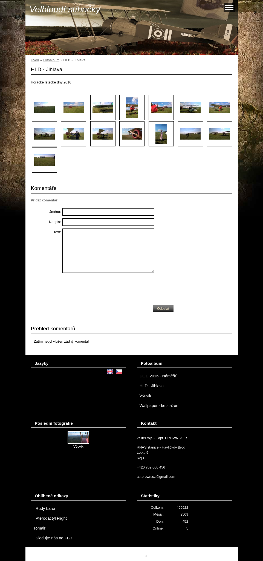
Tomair (39, 528)
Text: (57, 232)
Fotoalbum (51, 60)
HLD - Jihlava (152, 386)
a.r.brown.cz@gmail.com (156, 477)
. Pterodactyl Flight (50, 518)
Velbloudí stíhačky (65, 9)
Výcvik (145, 396)
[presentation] (104, 287)
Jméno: (55, 212)
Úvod (35, 60)
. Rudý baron (44, 508)
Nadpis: (55, 222)
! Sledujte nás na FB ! (52, 538)
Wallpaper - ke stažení (160, 405)
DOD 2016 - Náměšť (158, 376)
